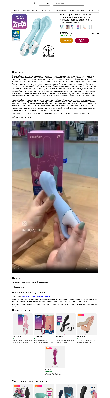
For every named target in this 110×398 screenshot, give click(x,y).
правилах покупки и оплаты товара (36, 296)
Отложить (66, 40)
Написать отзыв (19, 287)
